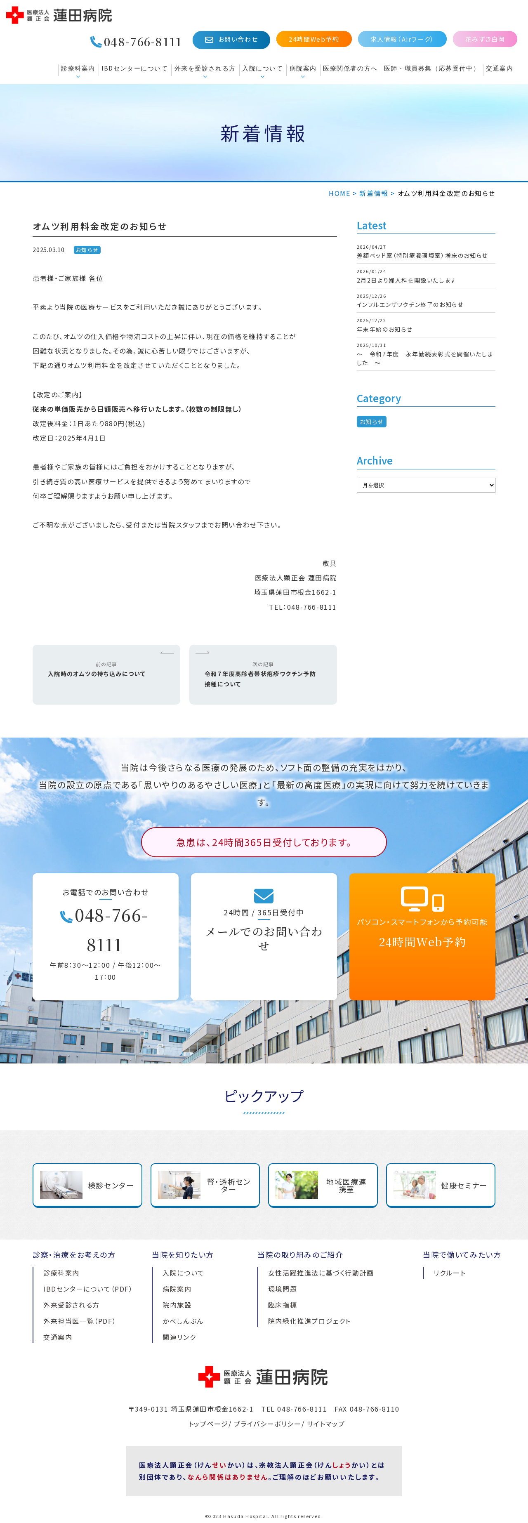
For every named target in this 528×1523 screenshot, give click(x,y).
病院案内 (303, 68)
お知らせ (87, 250)
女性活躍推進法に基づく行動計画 (321, 1273)
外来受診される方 (71, 1305)
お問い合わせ (231, 39)
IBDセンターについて (134, 68)
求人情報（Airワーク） (402, 39)
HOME (339, 193)
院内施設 (177, 1305)
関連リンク (179, 1337)
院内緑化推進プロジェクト (309, 1321)
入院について (262, 68)
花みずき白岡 (485, 39)
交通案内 (499, 68)
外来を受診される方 (205, 68)
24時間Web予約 (314, 39)
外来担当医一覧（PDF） (79, 1321)
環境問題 (282, 1289)
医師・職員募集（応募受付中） (432, 68)
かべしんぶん (183, 1321)
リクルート (450, 1273)
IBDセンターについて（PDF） (88, 1289)
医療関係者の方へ (350, 68)
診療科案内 (78, 68)
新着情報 (373, 193)
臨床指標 (282, 1305)
